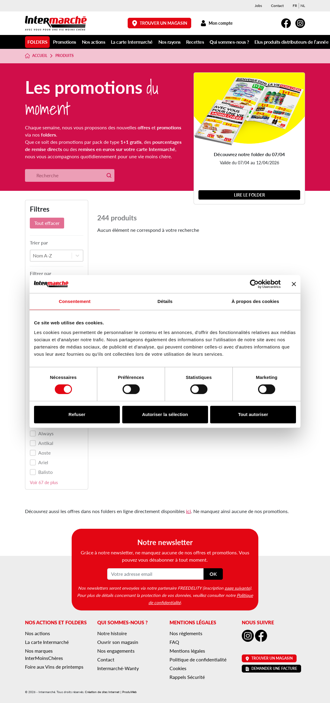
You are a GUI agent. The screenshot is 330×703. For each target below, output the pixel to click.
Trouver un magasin (160, 23)
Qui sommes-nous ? (229, 41)
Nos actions (93, 41)
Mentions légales (187, 650)
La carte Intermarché (132, 41)
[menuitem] (295, 5)
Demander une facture (271, 668)
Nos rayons (169, 41)
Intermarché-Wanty (118, 668)
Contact (277, 5)
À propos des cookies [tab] (255, 301)
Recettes (195, 41)
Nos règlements (186, 633)
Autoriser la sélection (165, 414)
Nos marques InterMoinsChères (44, 654)
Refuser (77, 414)
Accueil (36, 55)
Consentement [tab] (74, 301)
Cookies (178, 668)
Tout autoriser (253, 414)
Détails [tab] (165, 301)
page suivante (237, 588)
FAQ (174, 641)
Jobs (258, 5)
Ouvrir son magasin (117, 641)
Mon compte (216, 23)
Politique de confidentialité (198, 659)
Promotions (64, 41)
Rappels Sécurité (187, 676)
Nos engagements (116, 650)
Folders (37, 41)
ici (188, 511)
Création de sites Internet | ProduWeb (111, 691)
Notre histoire (112, 633)
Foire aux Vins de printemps (54, 666)
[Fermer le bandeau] (294, 284)
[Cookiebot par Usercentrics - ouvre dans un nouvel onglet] (254, 283)
